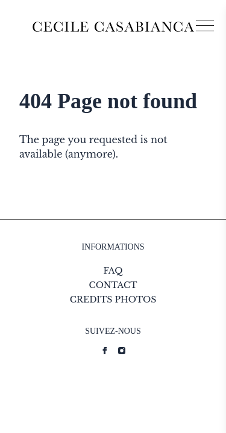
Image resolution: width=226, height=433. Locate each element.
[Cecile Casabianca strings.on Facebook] (104, 350)
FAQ (112, 270)
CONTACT (113, 285)
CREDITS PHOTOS (113, 299)
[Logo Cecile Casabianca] (113, 27)
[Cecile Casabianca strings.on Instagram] (121, 350)
